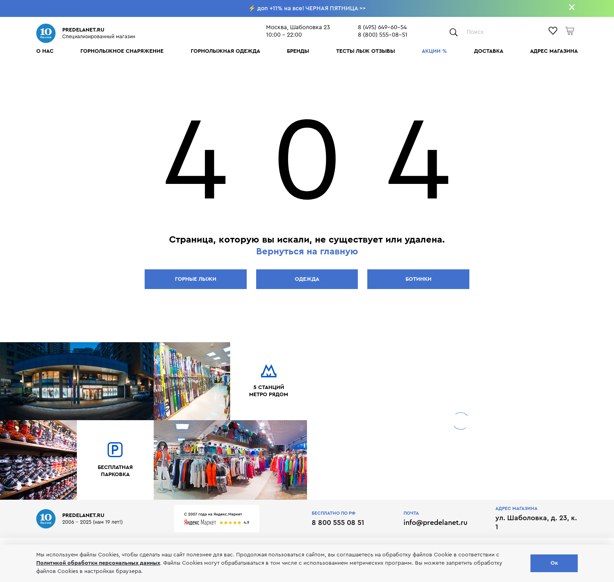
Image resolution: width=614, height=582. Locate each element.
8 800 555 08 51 (338, 522)
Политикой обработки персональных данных (98, 563)
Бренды (298, 51)
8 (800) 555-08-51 (382, 35)
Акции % (434, 51)
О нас (45, 51)
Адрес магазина (554, 51)
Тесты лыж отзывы (365, 51)
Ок (554, 563)
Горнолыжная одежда (225, 51)
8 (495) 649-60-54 (382, 27)
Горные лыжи (195, 279)
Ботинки (419, 279)
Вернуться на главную (307, 251)
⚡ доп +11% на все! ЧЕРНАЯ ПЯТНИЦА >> (307, 8)
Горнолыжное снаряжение (122, 51)
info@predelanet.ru (435, 522)
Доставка (488, 51)
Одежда (307, 279)
